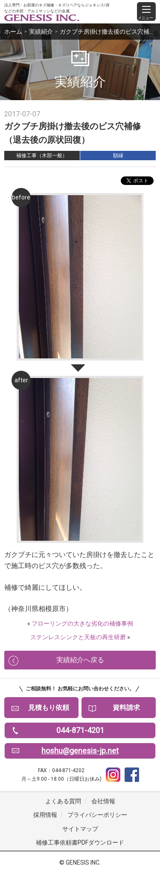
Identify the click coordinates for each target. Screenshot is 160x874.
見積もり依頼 (48, 708)
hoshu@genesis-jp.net (80, 750)
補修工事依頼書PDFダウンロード (80, 842)
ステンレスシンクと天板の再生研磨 (78, 637)
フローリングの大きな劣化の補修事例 (82, 623)
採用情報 (45, 814)
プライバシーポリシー (97, 814)
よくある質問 (63, 801)
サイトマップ (80, 828)
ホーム (13, 31)
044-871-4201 (80, 730)
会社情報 (103, 801)
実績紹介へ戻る (80, 660)
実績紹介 (41, 31)
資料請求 (126, 708)
